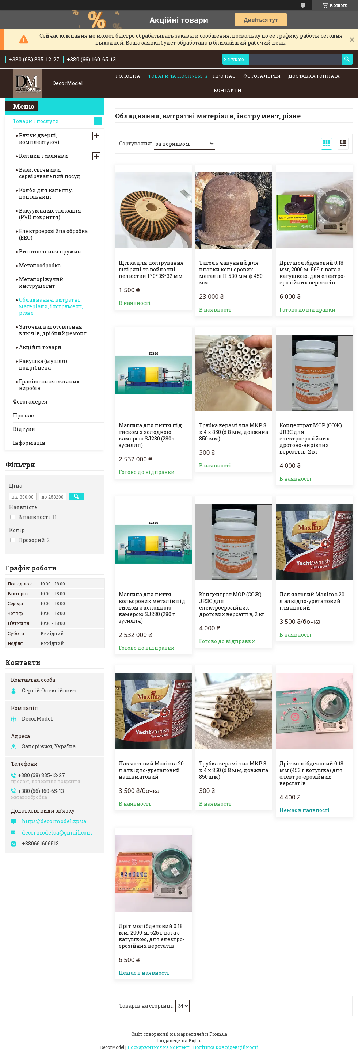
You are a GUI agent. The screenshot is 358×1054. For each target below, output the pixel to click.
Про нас (224, 76)
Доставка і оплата (314, 76)
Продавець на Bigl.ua (179, 1040)
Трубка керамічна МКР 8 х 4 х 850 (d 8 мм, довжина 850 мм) (233, 432)
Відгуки (24, 428)
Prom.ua (218, 1034)
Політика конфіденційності (225, 1047)
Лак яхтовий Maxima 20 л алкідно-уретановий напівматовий (151, 770)
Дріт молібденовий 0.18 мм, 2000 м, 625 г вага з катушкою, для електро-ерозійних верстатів (151, 936)
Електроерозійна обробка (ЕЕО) (53, 234)
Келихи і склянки (43, 155)
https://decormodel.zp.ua (54, 821)
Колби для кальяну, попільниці (46, 193)
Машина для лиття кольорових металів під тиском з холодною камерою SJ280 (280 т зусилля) (152, 607)
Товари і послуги (36, 121)
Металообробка (40, 265)
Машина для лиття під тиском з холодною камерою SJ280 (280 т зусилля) (150, 435)
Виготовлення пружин (50, 251)
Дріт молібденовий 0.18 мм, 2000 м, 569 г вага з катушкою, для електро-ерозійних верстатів (312, 273)
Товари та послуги (175, 76)
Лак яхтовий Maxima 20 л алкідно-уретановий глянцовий (311, 601)
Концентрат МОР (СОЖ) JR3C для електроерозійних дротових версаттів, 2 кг (232, 604)
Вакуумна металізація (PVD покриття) (50, 214)
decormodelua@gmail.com (57, 832)
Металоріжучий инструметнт (41, 282)
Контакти (227, 90)
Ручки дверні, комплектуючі (39, 138)
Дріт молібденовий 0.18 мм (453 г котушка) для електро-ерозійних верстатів (311, 773)
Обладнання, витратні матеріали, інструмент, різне (51, 306)
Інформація (29, 442)
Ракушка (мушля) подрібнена (43, 364)
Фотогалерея (262, 76)
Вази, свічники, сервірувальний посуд (49, 173)
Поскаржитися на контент (158, 1047)
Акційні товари (40, 347)
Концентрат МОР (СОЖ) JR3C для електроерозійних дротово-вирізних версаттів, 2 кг (310, 438)
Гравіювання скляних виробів (49, 385)
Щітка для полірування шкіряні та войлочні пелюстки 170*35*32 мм (151, 269)
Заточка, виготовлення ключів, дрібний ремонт (53, 330)
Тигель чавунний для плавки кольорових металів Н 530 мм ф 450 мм (231, 273)
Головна (128, 76)
